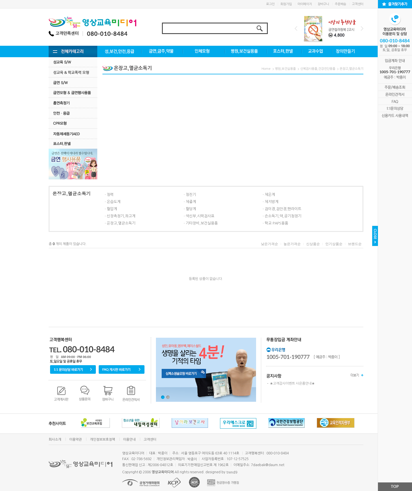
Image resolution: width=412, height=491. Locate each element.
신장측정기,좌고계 (121, 216)
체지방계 (271, 202)
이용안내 (129, 439)
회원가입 (286, 4)
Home (266, 68)
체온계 (270, 194)
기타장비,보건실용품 (202, 223)
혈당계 (191, 209)
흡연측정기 (73, 102)
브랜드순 (355, 244)
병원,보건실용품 (285, 68)
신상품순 (313, 244)
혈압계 (112, 209)
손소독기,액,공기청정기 (283, 216)
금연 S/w (73, 82)
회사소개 (55, 439)
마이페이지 (305, 4)
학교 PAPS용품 (276, 223)
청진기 (191, 194)
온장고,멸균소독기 (351, 68)
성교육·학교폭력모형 (73, 72)
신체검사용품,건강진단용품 (317, 68)
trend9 (231, 472)
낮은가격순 (269, 244)
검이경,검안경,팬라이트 (283, 209)
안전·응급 (73, 113)
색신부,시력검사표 (200, 216)
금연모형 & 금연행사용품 (73, 92)
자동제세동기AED (73, 133)
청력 (110, 194)
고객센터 (357, 4)
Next (362, 28)
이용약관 (75, 439)
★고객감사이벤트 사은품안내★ (292, 383)
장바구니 (323, 4)
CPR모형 (73, 123)
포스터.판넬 (73, 143)
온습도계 (113, 202)
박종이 (192, 459)
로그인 (270, 4)
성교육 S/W (73, 61)
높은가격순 (292, 244)
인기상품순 (333, 244)
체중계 (191, 202)
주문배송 (340, 4)
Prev (296, 28)
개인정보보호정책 (102, 439)
